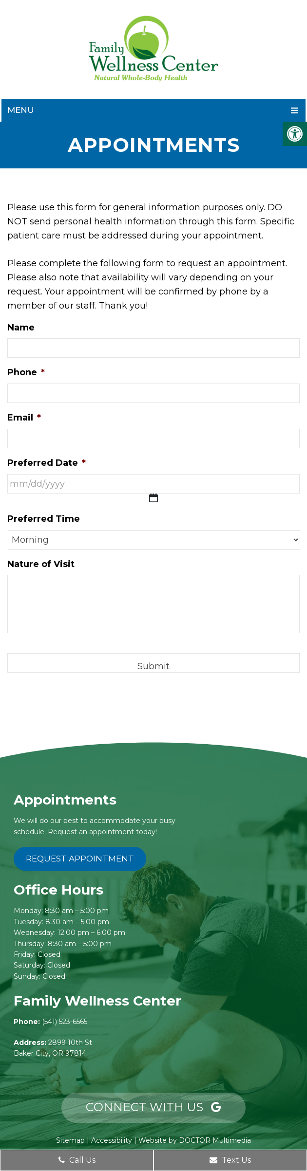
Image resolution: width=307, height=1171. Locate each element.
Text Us (230, 1160)
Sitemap (70, 1140)
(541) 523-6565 (64, 1021)
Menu (20, 110)
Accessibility (111, 1140)
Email (24, 417)
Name (21, 327)
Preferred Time (43, 518)
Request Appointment (80, 858)
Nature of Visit (41, 564)
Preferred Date (46, 462)
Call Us (77, 1160)
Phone (26, 372)
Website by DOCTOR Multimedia (194, 1140)
